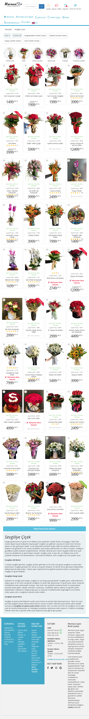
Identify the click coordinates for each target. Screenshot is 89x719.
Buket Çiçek (51, 54)
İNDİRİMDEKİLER (11, 22)
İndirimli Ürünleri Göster (58, 35)
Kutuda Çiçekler (37, 54)
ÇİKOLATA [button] (40, 17)
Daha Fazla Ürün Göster (44, 529)
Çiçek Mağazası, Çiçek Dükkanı (35, 647)
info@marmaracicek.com (57, 659)
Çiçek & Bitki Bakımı (22, 631)
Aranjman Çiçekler (79, 54)
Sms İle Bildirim (34, 654)
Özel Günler (22, 649)
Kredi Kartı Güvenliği (35, 640)
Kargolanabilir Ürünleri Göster (35, 35)
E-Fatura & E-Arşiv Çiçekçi (9, 640)
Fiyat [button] (7, 35)
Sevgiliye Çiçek (19, 29)
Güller (24, 54)
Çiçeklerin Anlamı (21, 645)
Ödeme (7, 632)
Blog (6, 644)
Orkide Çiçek (10, 54)
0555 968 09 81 (53, 633)
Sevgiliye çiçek (46, 553)
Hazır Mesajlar (21, 640)
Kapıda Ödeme (34, 631)
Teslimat (7, 637)
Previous (4, 53)
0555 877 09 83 (53, 630)
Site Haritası (22, 651)
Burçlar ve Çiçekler (21, 636)
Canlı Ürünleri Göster (31, 41)
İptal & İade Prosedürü (36, 659)
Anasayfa (8, 29)
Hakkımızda (8, 628)
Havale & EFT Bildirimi (37, 663)
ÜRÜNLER (9, 17)
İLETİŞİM (25, 22)
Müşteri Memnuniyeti (36, 636)
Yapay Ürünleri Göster (13, 41)
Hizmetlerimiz (9, 630)
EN (35, 23)
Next (84, 53)
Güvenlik (7, 635)
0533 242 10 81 (53, 635)
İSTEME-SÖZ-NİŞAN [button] (24, 17)
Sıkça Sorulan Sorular (35, 669)
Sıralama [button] (17, 35)
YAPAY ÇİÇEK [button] (54, 17)
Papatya (65, 54)
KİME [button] (65, 17)
